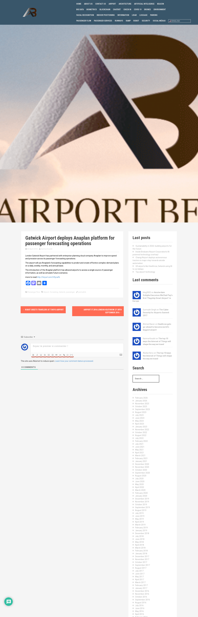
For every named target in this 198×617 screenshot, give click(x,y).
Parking (153, 15)
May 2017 (139, 577)
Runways (119, 21)
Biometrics (91, 9)
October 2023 (141, 406)
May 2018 (139, 542)
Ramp (128, 21)
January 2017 (141, 588)
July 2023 (139, 415)
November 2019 (142, 502)
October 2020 (141, 470)
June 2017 (139, 574)
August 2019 (140, 510)
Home (78, 4)
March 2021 (140, 455)
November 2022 (142, 429)
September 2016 (142, 600)
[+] (71, 355)
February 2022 (141, 441)
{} (68, 355)
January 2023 (141, 427)
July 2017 (139, 571)
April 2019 (139, 522)
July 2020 (139, 478)
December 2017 (142, 556)
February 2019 (141, 528)
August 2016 (140, 602)
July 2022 (139, 438)
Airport (112, 4)
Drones (147, 9)
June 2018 (139, 539)
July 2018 (139, 536)
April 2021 (139, 453)
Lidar (134, 15)
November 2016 (142, 594)
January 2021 (141, 461)
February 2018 (141, 551)
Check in (127, 9)
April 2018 (139, 545)
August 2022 (140, 435)
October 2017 (141, 562)
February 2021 (141, 458)
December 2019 (142, 499)
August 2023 (140, 412)
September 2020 (142, 473)
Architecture (125, 4)
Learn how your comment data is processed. (74, 361)
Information (123, 15)
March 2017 (140, 582)
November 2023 (142, 403)
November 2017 (142, 559)
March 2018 (140, 548)
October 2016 (141, 597)
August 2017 (140, 568)
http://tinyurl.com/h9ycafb (48, 277)
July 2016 (139, 605)
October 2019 (141, 504)
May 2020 (139, 484)
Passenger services (103, 21)
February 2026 (141, 398)
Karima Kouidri (46, 249)
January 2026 (141, 401)
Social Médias (159, 21)
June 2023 (139, 418)
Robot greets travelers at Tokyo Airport (43, 310)
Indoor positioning (106, 15)
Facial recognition (85, 15)
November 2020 (142, 467)
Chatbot (117, 9)
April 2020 (139, 487)
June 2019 (139, 516)
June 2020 (139, 481)
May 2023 (139, 421)
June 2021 (139, 447)
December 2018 (142, 533)
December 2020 (142, 464)
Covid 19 (137, 9)
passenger (70, 292)
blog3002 (147, 292)
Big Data (80, 9)
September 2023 (142, 409)
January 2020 (141, 496)
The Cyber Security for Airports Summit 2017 (156, 313)
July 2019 (139, 513)
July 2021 (139, 444)
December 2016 (142, 591)
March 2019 (140, 525)
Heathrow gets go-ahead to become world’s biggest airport (157, 327)
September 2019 (142, 507)
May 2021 (139, 450)
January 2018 (141, 553)
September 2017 (142, 565)
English (174, 21)
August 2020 (140, 476)
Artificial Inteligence (144, 4)
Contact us (100, 4)
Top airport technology (145, 272)
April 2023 (139, 424)
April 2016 (139, 614)
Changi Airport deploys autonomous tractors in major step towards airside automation (150, 260)
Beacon (160, 4)
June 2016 (139, 608)
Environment (160, 9)
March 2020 (140, 490)
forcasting (54, 292)
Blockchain (105, 9)
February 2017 (141, 585)
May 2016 (139, 611)
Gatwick (62, 292)
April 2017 (139, 579)
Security (146, 21)
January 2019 (141, 530)
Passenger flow (83, 21)
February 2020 (141, 493)
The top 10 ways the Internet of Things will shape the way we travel (157, 341)
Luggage (143, 15)
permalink (82, 292)
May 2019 (139, 519)
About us (88, 4)
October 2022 (141, 432)
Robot (136, 21)
